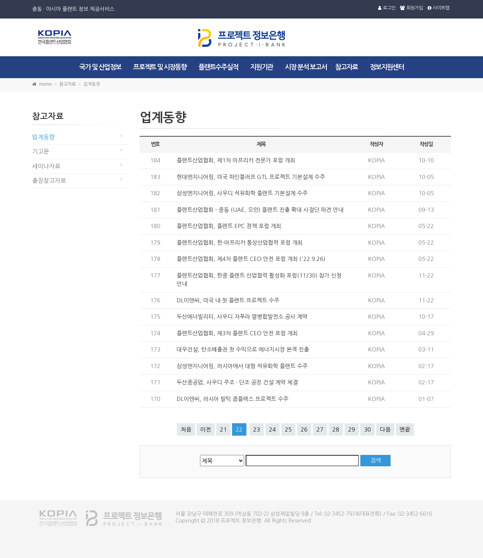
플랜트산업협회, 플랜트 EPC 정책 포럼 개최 (229, 226)
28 (335, 429)
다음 (385, 429)
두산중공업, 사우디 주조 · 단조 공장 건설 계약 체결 (237, 382)
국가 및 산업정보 (100, 67)
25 (288, 429)
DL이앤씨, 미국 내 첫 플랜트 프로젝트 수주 (228, 300)
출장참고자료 (49, 180)
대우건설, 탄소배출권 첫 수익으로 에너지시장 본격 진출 (243, 349)
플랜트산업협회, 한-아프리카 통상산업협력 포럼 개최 (240, 242)
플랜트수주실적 (218, 67)
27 (320, 429)
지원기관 (261, 67)
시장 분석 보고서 (306, 67)
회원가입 (411, 8)
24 (272, 429)
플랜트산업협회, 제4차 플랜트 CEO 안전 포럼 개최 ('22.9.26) (251, 259)
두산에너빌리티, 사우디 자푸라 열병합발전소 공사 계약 (242, 316)
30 (367, 429)
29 (351, 429)
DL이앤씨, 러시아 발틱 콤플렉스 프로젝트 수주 (232, 399)
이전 (205, 429)
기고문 (40, 151)
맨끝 (405, 429)
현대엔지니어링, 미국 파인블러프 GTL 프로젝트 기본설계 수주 (251, 177)
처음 (186, 429)
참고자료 (346, 67)
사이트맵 (438, 8)
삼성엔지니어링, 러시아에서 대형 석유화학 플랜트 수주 (242, 366)
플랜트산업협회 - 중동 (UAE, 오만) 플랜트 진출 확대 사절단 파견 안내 (260, 210)
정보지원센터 (387, 67)
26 (304, 429)
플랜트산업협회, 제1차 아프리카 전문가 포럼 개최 (236, 160)
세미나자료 (46, 166)
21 (223, 429)
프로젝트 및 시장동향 (159, 67)
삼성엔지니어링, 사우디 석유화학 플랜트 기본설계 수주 (242, 193)
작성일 (426, 144)
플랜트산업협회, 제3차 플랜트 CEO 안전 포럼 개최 (237, 333)
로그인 (386, 8)
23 (256, 429)
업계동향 (43, 137)
